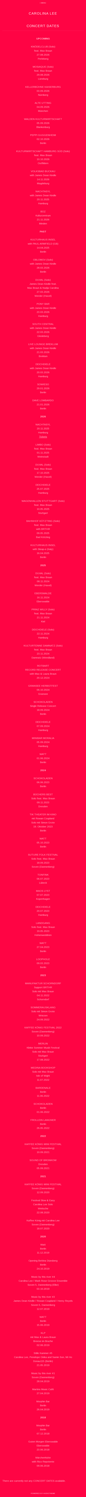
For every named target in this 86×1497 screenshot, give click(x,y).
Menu (43, 3)
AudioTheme (49, 1493)
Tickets (43, 436)
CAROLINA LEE (43, 13)
